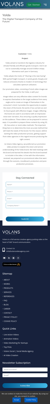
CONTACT (8, 313)
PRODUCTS (8, 288)
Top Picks (8, 347)
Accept (16, 400)
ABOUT (7, 280)
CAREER (7, 308)
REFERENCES (9, 296)
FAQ (5, 300)
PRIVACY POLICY (10, 317)
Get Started (33, 4)
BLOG (6, 304)
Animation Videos (11, 339)
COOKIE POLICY (10, 321)
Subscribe (25, 385)
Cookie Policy (31, 400)
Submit (25, 219)
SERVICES (8, 292)
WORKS (7, 284)
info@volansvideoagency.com (17, 251)
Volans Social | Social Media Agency (18, 351)
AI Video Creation (11, 355)
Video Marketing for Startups (16, 343)
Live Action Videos (11, 334)
